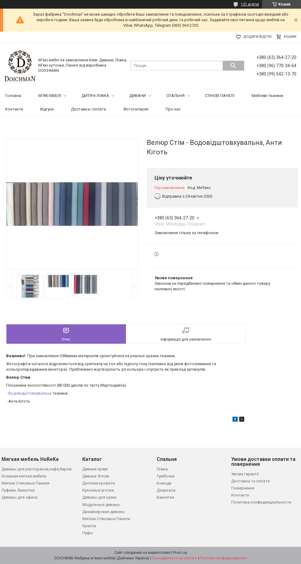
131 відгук (250, 4)
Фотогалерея (135, 109)
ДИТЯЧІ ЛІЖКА (95, 95)
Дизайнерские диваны (103, 511)
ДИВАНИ (137, 95)
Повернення (242, 488)
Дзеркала (166, 490)
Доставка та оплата (250, 481)
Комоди (164, 483)
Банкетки (165, 497)
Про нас (173, 109)
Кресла (89, 525)
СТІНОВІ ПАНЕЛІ (219, 95)
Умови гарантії (245, 474)
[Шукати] (233, 66)
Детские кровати (98, 483)
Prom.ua (180, 552)
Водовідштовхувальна (30, 393)
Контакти (14, 109)
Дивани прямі (95, 469)
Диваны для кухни (99, 497)
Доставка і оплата (88, 109)
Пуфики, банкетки (18, 490)
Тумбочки (165, 476)
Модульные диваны (101, 504)
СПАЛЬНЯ (175, 95)
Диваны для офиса (19, 497)
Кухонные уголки (98, 490)
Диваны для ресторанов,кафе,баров (37, 469)
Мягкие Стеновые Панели (25, 483)
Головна (13, 95)
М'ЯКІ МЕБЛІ (49, 95)
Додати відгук (257, 37)
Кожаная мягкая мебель (24, 476)
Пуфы (87, 533)
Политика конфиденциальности (261, 502)
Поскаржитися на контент (174, 558)
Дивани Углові (95, 476)
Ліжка (162, 469)
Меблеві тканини (267, 95)
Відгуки (47, 109)
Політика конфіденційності (223, 558)
